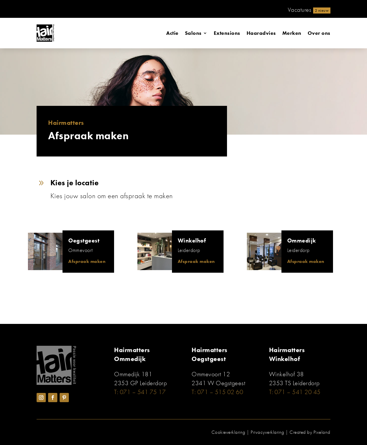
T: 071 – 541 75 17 (140, 392)
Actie (172, 33)
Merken (291, 33)
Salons (193, 33)
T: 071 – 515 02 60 (217, 392)
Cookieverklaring (228, 432)
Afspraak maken (86, 261)
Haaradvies (261, 33)
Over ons (319, 33)
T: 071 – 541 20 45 (295, 392)
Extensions (227, 33)
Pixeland (321, 432)
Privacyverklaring (267, 432)
